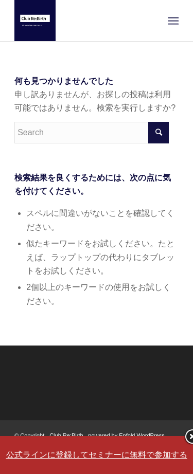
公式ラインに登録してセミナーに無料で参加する (96, 454)
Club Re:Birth (66, 435)
